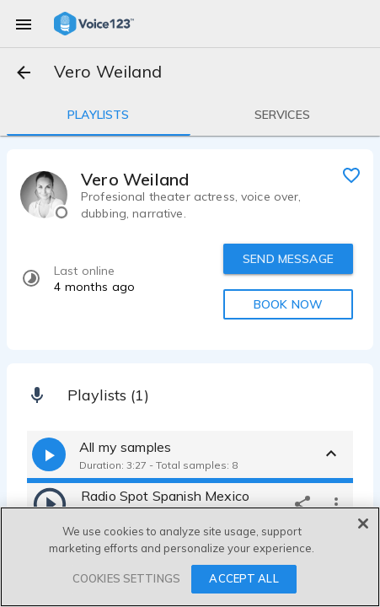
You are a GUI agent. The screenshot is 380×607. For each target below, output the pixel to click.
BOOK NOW (288, 304)
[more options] (336, 503)
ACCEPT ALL (243, 578)
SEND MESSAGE (288, 258)
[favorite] (351, 174)
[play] (49, 503)
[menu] (23, 23)
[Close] (363, 523)
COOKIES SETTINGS (126, 578)
